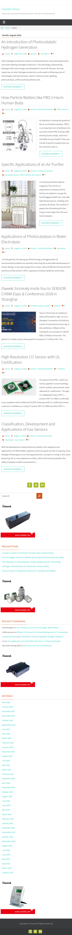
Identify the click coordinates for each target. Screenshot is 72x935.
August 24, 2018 (20, 171)
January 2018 (7, 872)
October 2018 (7, 837)
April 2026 (6, 702)
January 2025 (7, 747)
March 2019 (6, 814)
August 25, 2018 (20, 109)
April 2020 (6, 783)
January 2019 (7, 823)
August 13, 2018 (20, 368)
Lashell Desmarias (9, 636)
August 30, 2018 (20, 53)
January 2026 (7, 707)
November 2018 (8, 832)
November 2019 (8, 787)
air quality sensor (12, 175)
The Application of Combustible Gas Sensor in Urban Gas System (34, 641)
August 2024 (7, 756)
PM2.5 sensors (62, 109)
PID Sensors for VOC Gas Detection (38, 645)
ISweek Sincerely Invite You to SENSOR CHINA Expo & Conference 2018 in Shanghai (33, 294)
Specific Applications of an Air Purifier (32, 164)
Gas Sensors (20, 440)
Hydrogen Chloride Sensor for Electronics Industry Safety (25, 566)
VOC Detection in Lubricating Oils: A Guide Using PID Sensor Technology (31, 562)
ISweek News (10, 9)
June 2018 (6, 854)
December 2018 (8, 828)
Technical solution (45, 109)
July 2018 (6, 850)
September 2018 (9, 841)
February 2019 (8, 819)
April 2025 (6, 733)
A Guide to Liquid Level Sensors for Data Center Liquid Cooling (27, 553)
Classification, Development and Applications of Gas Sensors (28, 426)
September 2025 (9, 725)
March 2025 (6, 738)
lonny (7, 53)
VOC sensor (36, 175)
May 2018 (6, 859)
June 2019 (6, 805)
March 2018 (6, 868)
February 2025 (8, 743)
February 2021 (8, 774)
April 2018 (6, 863)
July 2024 (6, 760)
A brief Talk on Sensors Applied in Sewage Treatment (41, 636)
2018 (7, 28)
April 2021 (6, 765)
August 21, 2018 (20, 248)
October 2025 (7, 720)
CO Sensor (61, 368)
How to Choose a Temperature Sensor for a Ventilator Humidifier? (29, 571)
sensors (33, 53)
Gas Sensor (45, 53)
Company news (36, 305)
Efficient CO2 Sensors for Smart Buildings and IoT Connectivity (42, 632)
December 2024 (8, 751)
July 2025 (6, 729)
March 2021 (6, 769)
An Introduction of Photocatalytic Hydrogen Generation (29, 44)
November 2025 (8, 716)
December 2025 (8, 711)
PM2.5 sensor (25, 175)
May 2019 (6, 810)
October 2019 (7, 792)
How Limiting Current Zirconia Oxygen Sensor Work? (37, 627)
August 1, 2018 (20, 436)
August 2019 (7, 796)
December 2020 (8, 778)
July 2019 (6, 801)
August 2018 (7, 845)
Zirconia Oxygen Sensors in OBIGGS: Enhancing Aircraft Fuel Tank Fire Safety (33, 557)
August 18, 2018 (20, 305)
